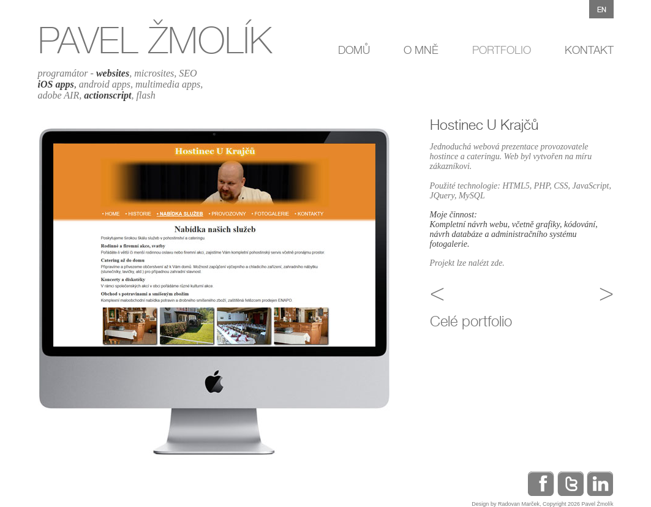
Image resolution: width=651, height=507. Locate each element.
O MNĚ (421, 49)
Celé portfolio (471, 321)
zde (497, 263)
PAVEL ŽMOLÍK (155, 40)
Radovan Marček (519, 504)
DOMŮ (354, 49)
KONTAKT (589, 49)
